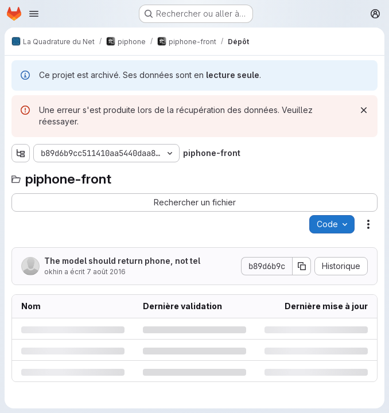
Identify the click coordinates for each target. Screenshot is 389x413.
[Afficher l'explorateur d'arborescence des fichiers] (20, 153)
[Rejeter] (364, 110)
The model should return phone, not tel (122, 261)
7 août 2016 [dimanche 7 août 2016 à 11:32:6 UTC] (106, 271)
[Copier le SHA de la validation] (302, 266)
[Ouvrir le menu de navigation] (34, 14)
